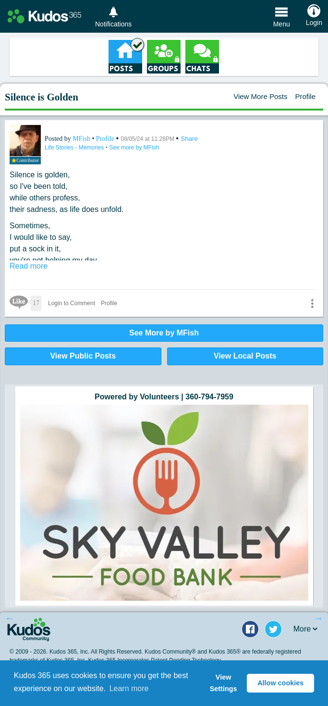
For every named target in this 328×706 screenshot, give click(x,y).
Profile (305, 96)
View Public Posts (83, 356)
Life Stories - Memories (75, 147)
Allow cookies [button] (280, 683)
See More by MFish (164, 333)
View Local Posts (245, 356)
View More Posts (260, 96)
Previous (9, 618)
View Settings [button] (223, 683)
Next (318, 618)
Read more (29, 266)
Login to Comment (71, 303)
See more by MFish (134, 147)
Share (189, 138)
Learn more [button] (129, 688)
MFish (82, 138)
